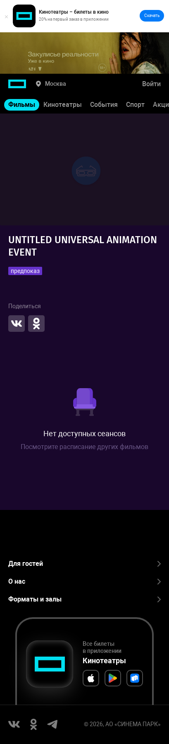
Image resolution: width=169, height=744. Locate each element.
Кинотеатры (62, 105)
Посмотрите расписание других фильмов (84, 447)
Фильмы (21, 105)
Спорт (135, 105)
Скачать (151, 15)
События (104, 105)
